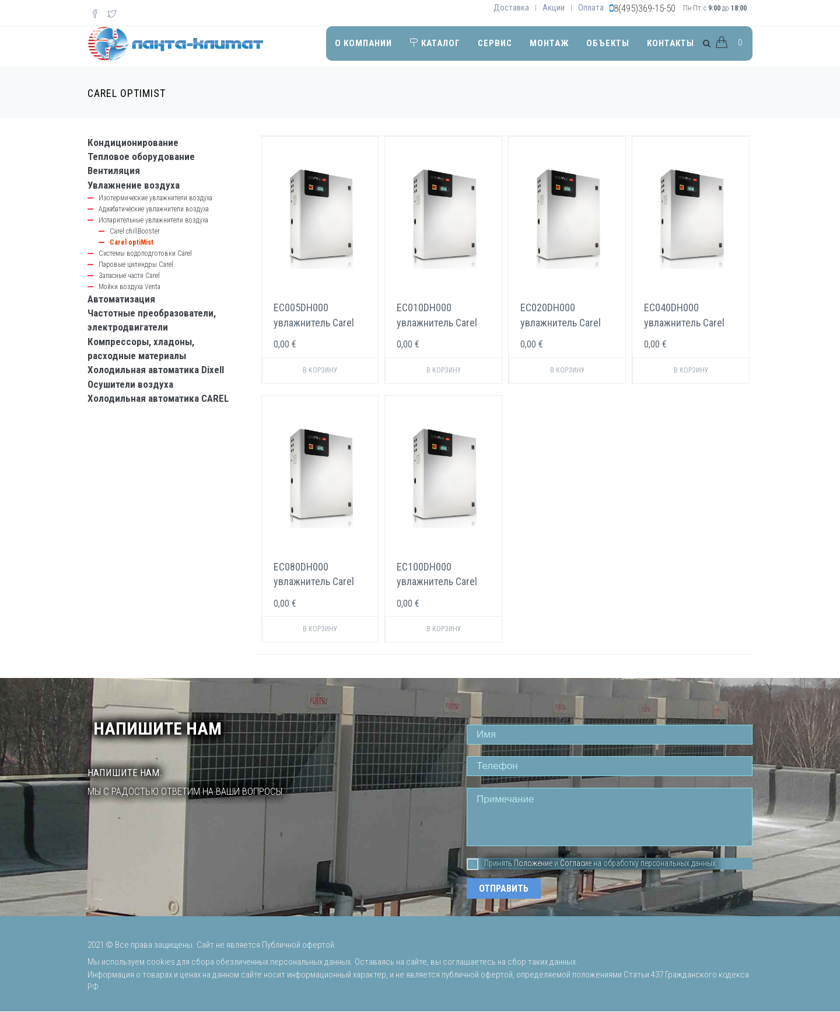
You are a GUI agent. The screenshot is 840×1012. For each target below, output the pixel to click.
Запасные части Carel (129, 276)
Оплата (591, 7)
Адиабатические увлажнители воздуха (154, 209)
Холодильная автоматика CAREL (158, 398)
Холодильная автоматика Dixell (156, 369)
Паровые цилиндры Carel (136, 264)
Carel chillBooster (135, 231)
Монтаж (549, 43)
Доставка (511, 7)
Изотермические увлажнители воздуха (155, 198)
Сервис (495, 43)
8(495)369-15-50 (645, 8)
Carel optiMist (131, 242)
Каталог (435, 43)
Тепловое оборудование (141, 156)
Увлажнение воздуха (134, 185)
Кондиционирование (133, 142)
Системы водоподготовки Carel (145, 253)
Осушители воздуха (130, 384)
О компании (363, 43)
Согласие (576, 863)
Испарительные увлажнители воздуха (153, 220)
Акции (553, 7)
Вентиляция (114, 170)
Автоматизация (121, 299)
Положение (533, 863)
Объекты (607, 43)
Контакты (670, 43)
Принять (489, 864)
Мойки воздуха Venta (129, 287)
